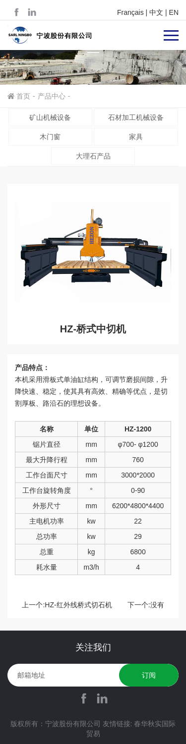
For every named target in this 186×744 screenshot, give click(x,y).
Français (130, 12)
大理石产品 (93, 156)
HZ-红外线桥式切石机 (78, 605)
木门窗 (50, 137)
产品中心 (51, 96)
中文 (156, 12)
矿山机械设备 (50, 117)
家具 (136, 137)
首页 (23, 96)
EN (174, 12)
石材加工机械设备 (136, 117)
